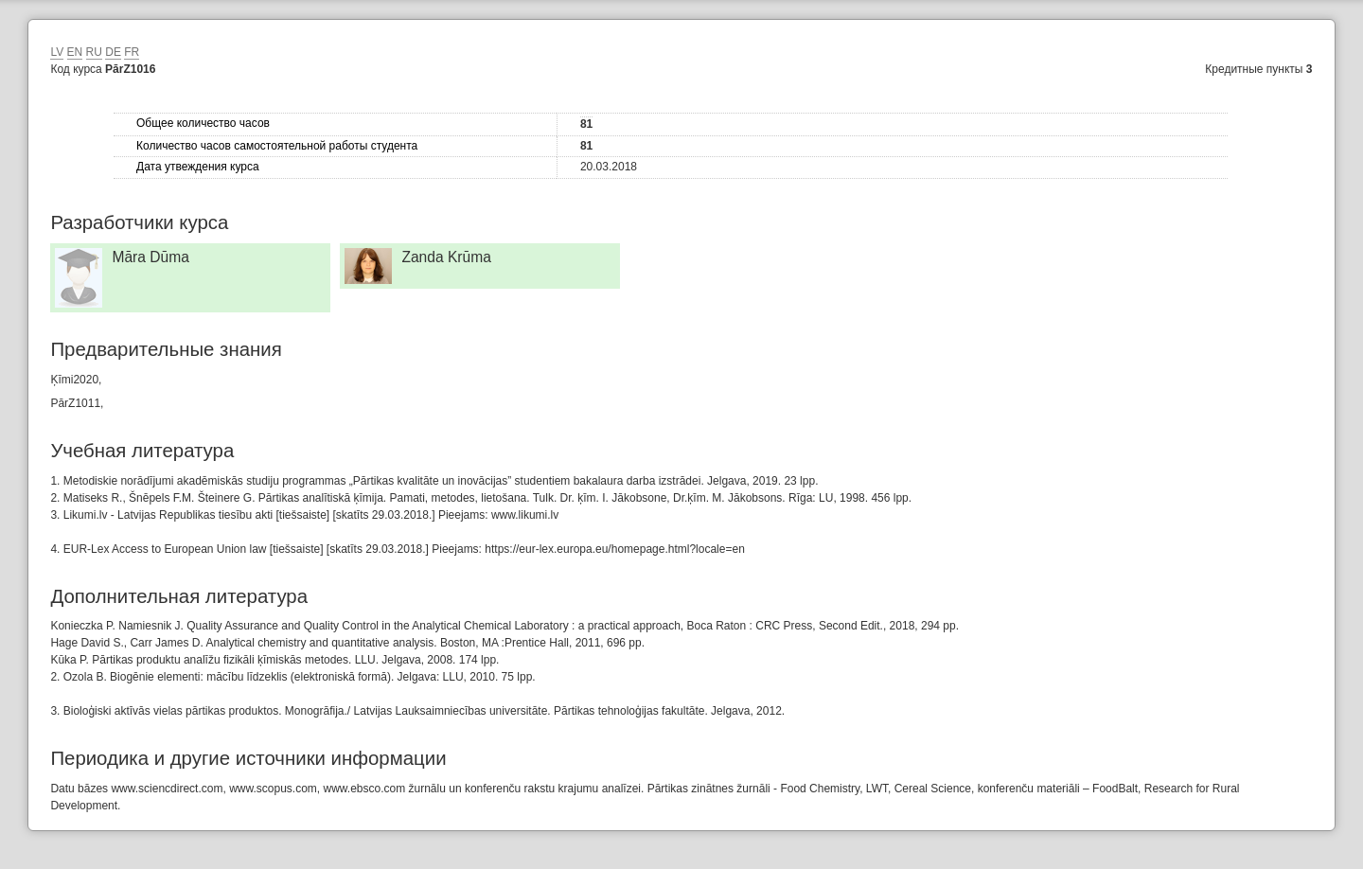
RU (94, 52)
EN (75, 52)
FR (131, 52)
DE (113, 52)
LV (56, 52)
